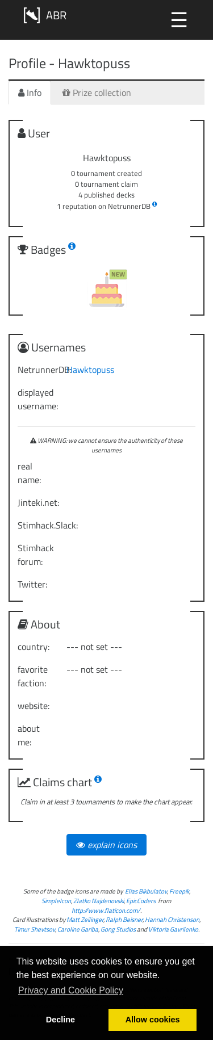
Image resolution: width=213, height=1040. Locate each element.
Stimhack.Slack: (38, 525)
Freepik (179, 891)
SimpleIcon (56, 900)
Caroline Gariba (77, 929)
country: (33, 646)
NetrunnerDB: (38, 369)
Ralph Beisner (124, 919)
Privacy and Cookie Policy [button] (70, 990)
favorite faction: (33, 676)
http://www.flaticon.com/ (106, 910)
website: (33, 705)
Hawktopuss (90, 369)
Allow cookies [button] (153, 1019)
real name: (29, 473)
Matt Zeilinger (84, 919)
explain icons (106, 845)
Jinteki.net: (38, 502)
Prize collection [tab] (96, 92)
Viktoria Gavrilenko (173, 929)
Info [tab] (29, 92)
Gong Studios (118, 929)
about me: (29, 735)
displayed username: (38, 399)
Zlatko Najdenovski (98, 900)
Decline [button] (60, 1019)
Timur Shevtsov (34, 929)
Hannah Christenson (172, 919)
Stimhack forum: (36, 554)
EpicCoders (141, 900)
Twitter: (32, 584)
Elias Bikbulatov (146, 891)
